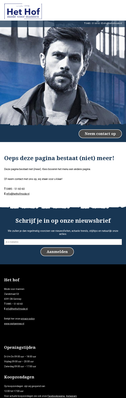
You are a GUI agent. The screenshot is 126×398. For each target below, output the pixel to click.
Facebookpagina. (57, 393)
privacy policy (28, 315)
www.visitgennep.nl (14, 320)
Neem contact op (100, 131)
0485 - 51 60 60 (93, 23)
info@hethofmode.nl (112, 23)
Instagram (71, 393)
